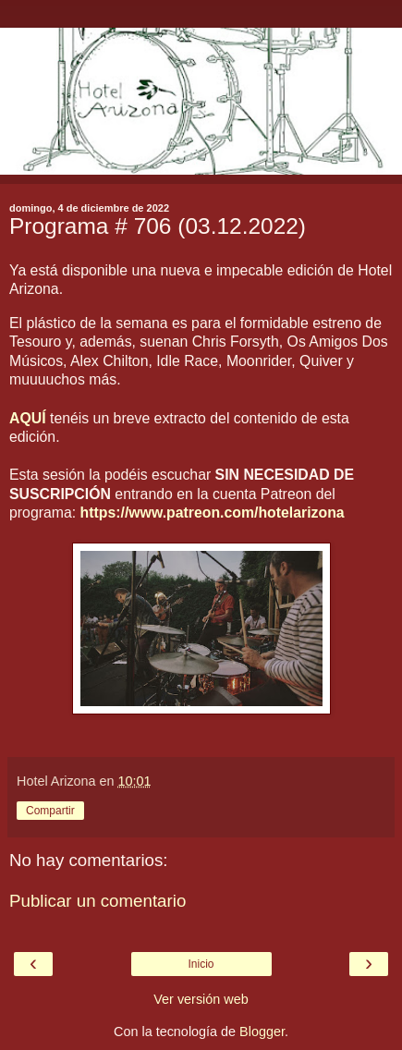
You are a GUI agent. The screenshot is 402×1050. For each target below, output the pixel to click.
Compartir (50, 810)
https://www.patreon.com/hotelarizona (212, 512)
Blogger (262, 1031)
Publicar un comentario (97, 900)
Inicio (200, 964)
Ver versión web (200, 999)
